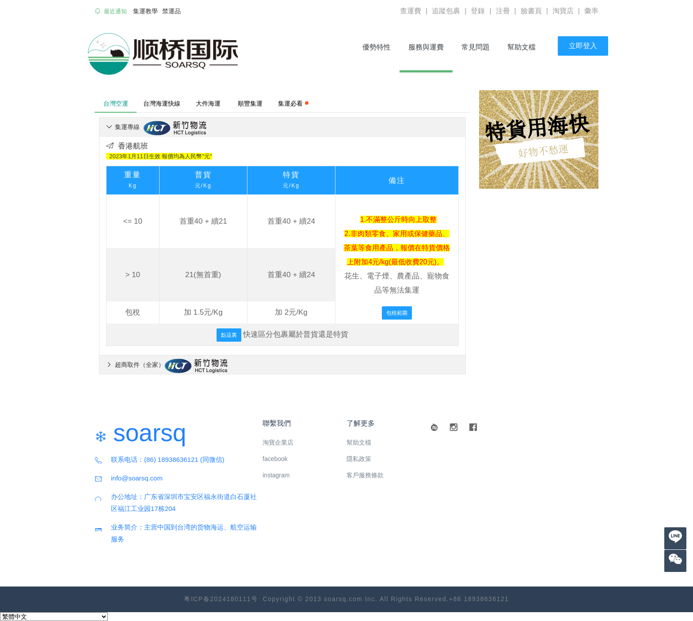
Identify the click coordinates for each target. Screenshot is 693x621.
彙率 (591, 11)
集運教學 (145, 11)
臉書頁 (531, 11)
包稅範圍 (396, 313)
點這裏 (229, 335)
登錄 (478, 11)
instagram (276, 475)
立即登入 (583, 46)
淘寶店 (563, 11)
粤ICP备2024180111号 (221, 598)
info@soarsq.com (137, 478)
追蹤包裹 (446, 11)
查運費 (410, 11)
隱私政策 (358, 458)
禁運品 (171, 11)
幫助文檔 (521, 47)
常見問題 (475, 47)
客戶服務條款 (365, 475)
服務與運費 (429, 47)
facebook (275, 458)
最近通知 (115, 11)
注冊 (503, 11)
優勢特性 (376, 47)
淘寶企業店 (278, 442)
